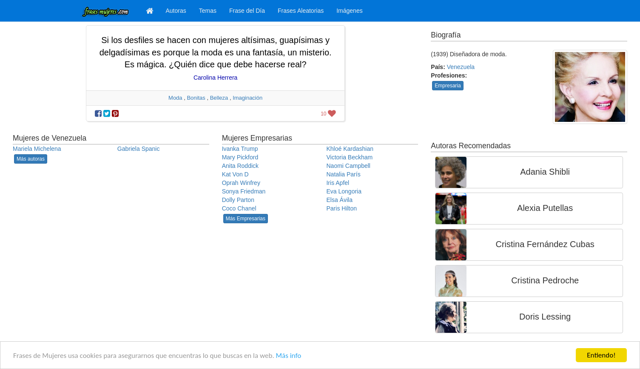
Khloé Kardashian (349, 148)
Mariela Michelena (37, 148)
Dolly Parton (238, 199)
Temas (207, 10)
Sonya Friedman (244, 191)
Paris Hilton (341, 208)
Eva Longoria (343, 191)
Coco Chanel (239, 208)
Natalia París (343, 174)
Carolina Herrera (215, 77)
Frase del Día (247, 10)
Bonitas (196, 98)
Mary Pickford (240, 157)
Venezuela (461, 66)
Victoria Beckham (349, 157)
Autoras (176, 10)
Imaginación (247, 98)
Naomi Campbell (348, 165)
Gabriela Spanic (138, 148)
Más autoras (31, 159)
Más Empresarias (245, 219)
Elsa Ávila (339, 199)
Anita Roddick (240, 165)
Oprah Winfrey (241, 182)
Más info (289, 355)
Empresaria (448, 86)
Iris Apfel (337, 182)
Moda (175, 98)
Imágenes (349, 10)
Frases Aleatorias (301, 10)
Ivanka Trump (240, 148)
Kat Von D (235, 174)
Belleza (219, 98)
